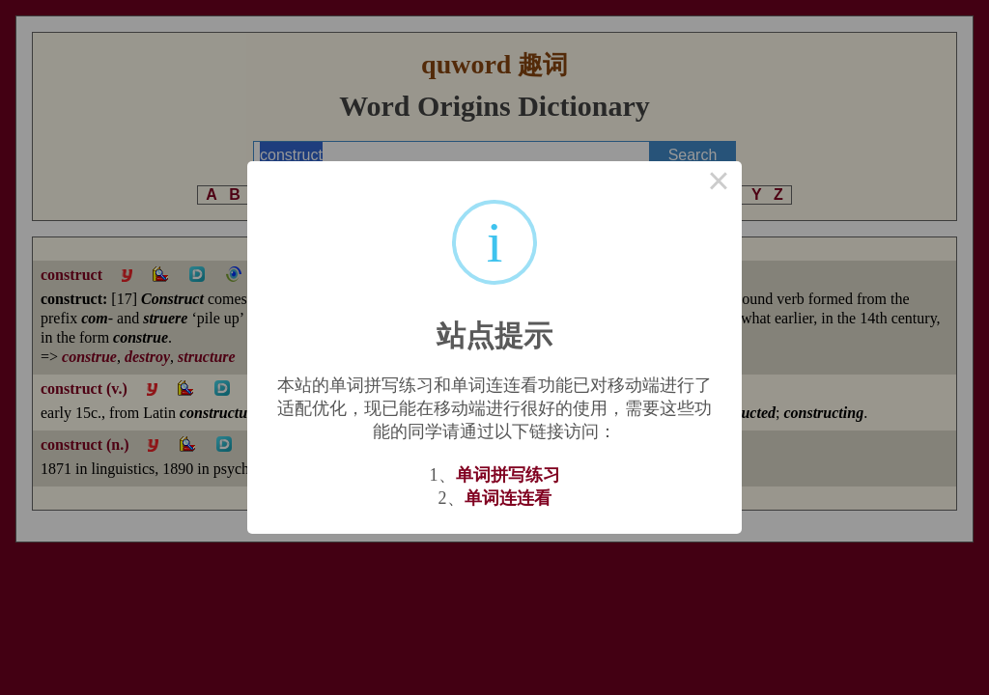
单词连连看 (508, 498)
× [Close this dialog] (718, 184)
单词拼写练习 (508, 475)
